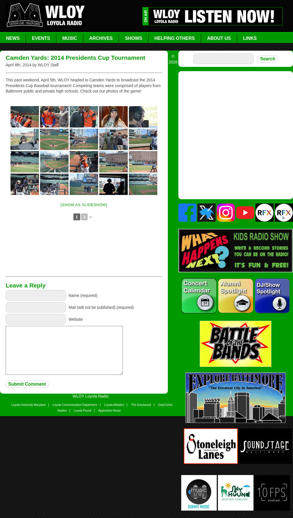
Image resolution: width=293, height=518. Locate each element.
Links (250, 38)
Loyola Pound (82, 410)
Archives (101, 38)
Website (76, 319)
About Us (219, 38)
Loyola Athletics (114, 404)
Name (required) (83, 295)
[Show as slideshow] (84, 205)
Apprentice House (109, 410)
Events (41, 38)
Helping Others (174, 38)
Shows (133, 38)
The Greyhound (141, 404)
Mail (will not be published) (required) (101, 307)
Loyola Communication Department (75, 404)
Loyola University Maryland (28, 404)
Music (69, 38)
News (13, 38)
